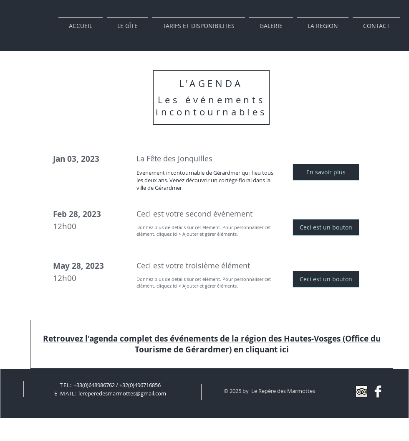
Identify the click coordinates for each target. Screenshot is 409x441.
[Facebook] (378, 391)
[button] (326, 172)
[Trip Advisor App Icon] (362, 391)
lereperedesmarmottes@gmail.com (122, 393)
